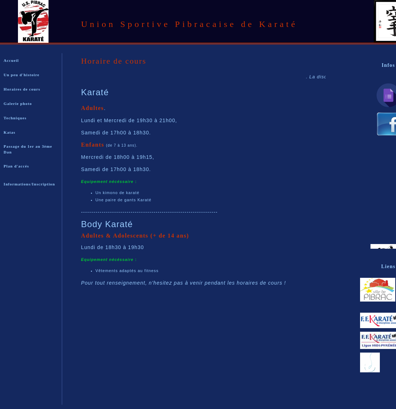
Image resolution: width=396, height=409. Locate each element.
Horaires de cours (22, 89)
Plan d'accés (16, 166)
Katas (9, 132)
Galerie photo (18, 103)
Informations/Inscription (29, 184)
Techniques (15, 118)
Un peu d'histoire (22, 75)
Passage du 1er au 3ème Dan (28, 149)
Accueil (11, 60)
